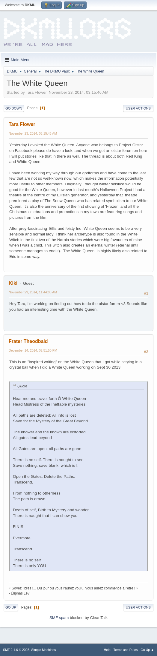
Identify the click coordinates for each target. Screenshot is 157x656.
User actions (138, 108)
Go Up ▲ (147, 650)
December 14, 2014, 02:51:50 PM (33, 350)
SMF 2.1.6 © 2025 (16, 650)
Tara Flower (22, 124)
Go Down (13, 108)
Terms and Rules (126, 650)
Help (107, 650)
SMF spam (59, 617)
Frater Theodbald (28, 341)
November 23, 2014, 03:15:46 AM (33, 133)
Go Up (10, 607)
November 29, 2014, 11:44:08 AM (33, 292)
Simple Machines (43, 650)
